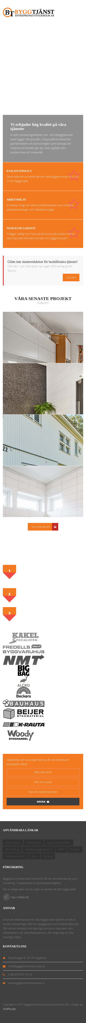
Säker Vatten (12, 842)
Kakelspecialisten (15, 856)
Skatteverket (33, 842)
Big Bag (48, 856)
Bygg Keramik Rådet (58, 842)
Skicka (43, 801)
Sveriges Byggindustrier (39, 849)
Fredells (74, 849)
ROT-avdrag (12, 849)
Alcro (34, 856)
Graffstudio (9, 1009)
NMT (61, 849)
